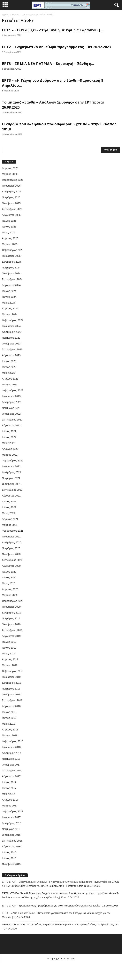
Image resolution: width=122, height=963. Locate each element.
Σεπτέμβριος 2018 (12, 700)
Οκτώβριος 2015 (11, 864)
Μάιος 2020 (8, 583)
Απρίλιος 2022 (10, 448)
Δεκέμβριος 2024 (11, 261)
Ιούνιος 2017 (9, 788)
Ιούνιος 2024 (9, 296)
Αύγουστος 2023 (11, 355)
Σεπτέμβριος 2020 (12, 560)
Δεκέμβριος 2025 (11, 191)
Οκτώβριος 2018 (11, 694)
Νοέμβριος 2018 (11, 688)
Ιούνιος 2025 (9, 226)
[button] (116, 5)
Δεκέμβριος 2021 (11, 472)
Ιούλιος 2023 (9, 361)
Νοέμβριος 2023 (11, 337)
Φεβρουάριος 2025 (12, 250)
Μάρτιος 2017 (10, 805)
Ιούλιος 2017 (9, 782)
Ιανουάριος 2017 (11, 817)
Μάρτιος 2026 (10, 174)
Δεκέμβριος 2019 (11, 612)
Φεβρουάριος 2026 (12, 179)
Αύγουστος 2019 (11, 636)
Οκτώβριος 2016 (11, 834)
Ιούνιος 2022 (9, 437)
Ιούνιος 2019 (9, 647)
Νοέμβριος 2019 (11, 618)
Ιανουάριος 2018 (11, 747)
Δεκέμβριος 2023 (11, 331)
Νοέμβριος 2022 (11, 407)
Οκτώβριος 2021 (11, 483)
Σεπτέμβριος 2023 (12, 349)
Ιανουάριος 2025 (11, 255)
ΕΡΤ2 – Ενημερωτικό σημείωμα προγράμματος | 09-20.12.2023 (56, 46)
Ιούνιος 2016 (9, 858)
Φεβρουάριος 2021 (12, 530)
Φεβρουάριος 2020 (12, 600)
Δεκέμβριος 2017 (11, 752)
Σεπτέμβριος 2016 (12, 840)
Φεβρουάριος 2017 (12, 811)
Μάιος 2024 (8, 302)
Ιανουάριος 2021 (11, 536)
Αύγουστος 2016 (11, 846)
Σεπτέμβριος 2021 (12, 489)
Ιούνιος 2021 (9, 507)
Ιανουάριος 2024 (11, 326)
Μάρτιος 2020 (10, 595)
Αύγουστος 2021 (11, 495)
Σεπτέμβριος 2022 (12, 419)
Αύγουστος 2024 (11, 285)
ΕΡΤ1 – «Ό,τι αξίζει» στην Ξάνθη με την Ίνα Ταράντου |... (52, 30)
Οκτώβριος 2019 (11, 624)
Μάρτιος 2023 (10, 384)
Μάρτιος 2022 (10, 454)
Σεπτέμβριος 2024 (12, 279)
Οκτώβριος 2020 (11, 554)
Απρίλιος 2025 (10, 238)
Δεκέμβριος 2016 (11, 823)
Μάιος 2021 (8, 513)
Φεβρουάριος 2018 (12, 741)
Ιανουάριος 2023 (11, 396)
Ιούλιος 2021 (9, 501)
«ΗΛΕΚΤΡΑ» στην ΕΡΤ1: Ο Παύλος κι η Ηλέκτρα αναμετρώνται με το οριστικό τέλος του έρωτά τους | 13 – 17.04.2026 (60, 926)
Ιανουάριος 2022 (11, 466)
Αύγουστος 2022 (11, 425)
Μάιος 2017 (8, 793)
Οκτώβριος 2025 (11, 203)
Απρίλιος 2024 (10, 308)
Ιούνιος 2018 (9, 717)
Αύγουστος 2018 (11, 706)
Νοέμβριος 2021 (11, 478)
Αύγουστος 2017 (11, 776)
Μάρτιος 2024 (10, 314)
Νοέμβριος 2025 (11, 197)
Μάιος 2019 (8, 653)
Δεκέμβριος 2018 (11, 682)
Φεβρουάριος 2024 (12, 320)
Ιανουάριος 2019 (11, 676)
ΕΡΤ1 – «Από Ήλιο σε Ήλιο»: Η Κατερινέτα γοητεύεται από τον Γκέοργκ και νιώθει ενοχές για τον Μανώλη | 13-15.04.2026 (56, 915)
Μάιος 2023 (8, 372)
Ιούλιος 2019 (9, 641)
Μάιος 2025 (8, 232)
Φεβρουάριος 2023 (12, 390)
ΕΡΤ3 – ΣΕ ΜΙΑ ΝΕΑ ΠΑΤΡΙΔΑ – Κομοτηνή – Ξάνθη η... (48, 63)
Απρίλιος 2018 (10, 729)
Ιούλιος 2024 (9, 290)
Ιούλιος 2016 (9, 852)
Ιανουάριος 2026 (11, 185)
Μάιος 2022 (8, 443)
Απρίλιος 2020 (10, 589)
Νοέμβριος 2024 (11, 267)
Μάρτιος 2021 (10, 524)
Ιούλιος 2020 (9, 571)
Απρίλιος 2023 (10, 378)
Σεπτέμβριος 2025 (12, 209)
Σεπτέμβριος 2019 (12, 630)
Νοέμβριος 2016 (11, 829)
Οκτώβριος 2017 (11, 764)
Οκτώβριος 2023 (11, 343)
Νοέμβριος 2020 (11, 548)
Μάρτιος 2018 (10, 735)
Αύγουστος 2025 (11, 214)
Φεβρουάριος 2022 (12, 460)
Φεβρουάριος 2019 (12, 671)
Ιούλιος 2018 (9, 712)
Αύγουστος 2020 (11, 565)
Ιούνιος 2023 (9, 367)
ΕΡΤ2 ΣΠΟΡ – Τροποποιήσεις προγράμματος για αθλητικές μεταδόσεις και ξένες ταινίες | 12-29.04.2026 (60, 905)
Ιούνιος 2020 (9, 577)
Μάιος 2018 (8, 723)
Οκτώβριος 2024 (11, 273)
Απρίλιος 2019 (10, 659)
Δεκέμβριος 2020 (11, 542)
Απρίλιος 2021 (10, 519)
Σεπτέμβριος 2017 (12, 770)
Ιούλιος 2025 (9, 220)
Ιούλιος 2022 (9, 431)
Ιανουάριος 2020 (11, 606)
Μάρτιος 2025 (10, 244)
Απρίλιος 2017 (10, 799)
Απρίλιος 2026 (10, 168)
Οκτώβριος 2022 (11, 413)
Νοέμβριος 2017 (11, 758)
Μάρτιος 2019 (10, 665)
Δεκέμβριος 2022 (11, 402)
